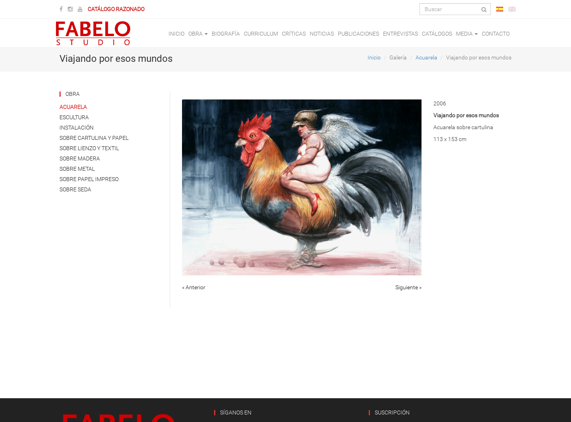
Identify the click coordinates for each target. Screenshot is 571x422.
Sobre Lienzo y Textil (89, 148)
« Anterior (193, 287)
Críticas (294, 34)
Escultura (74, 117)
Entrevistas (400, 34)
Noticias (322, 34)
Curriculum (261, 34)
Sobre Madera (79, 158)
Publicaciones (358, 34)
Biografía (226, 34)
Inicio (176, 34)
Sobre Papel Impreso (89, 179)
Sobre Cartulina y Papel (93, 138)
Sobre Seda (75, 189)
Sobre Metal (77, 169)
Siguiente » (408, 287)
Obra (198, 34)
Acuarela (426, 57)
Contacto (496, 34)
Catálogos (437, 34)
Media (467, 34)
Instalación (76, 127)
